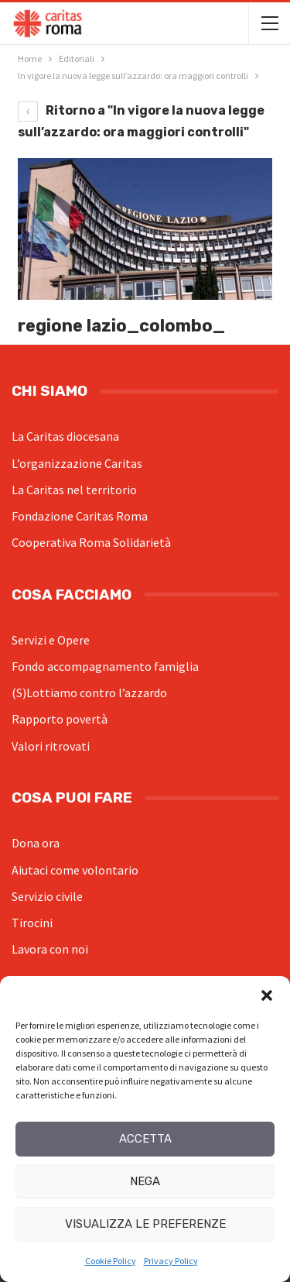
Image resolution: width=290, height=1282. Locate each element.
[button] (267, 995)
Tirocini (32, 922)
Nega (145, 1181)
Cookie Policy (110, 1261)
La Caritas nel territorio (74, 489)
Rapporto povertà (59, 719)
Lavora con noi (50, 949)
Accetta (145, 1139)
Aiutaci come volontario (75, 870)
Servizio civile (47, 896)
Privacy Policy (171, 1261)
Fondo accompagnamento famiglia (105, 666)
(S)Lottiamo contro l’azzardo (89, 692)
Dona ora (36, 843)
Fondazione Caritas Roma (80, 516)
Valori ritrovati (51, 746)
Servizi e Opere (51, 640)
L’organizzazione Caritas (77, 463)
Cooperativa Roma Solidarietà (91, 542)
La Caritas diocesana (65, 436)
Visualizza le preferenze (145, 1224)
